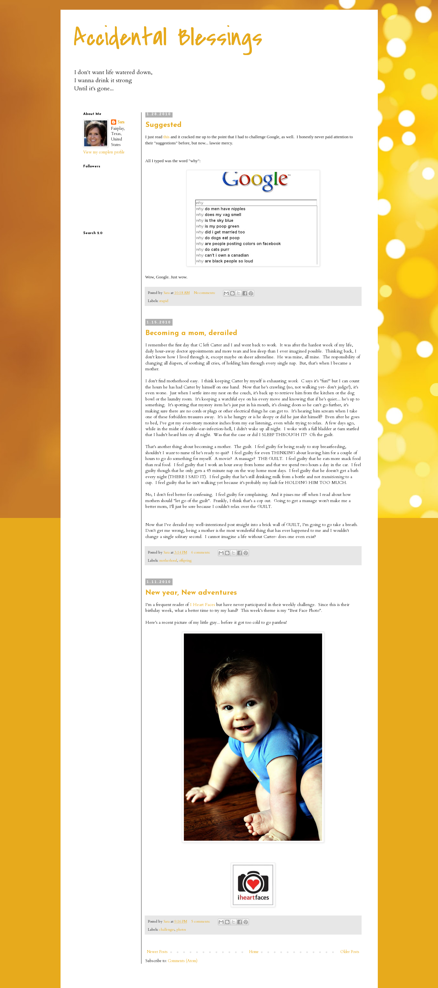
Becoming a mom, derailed (191, 333)
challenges (166, 929)
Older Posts (349, 951)
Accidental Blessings (168, 37)
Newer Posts (157, 951)
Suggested (163, 125)
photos (181, 929)
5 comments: (201, 921)
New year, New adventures (191, 593)
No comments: (205, 292)
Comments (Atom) (182, 960)
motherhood (168, 560)
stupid (163, 300)
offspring (185, 560)
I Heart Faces (202, 605)
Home (254, 951)
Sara (121, 122)
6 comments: (201, 552)
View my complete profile (104, 152)
